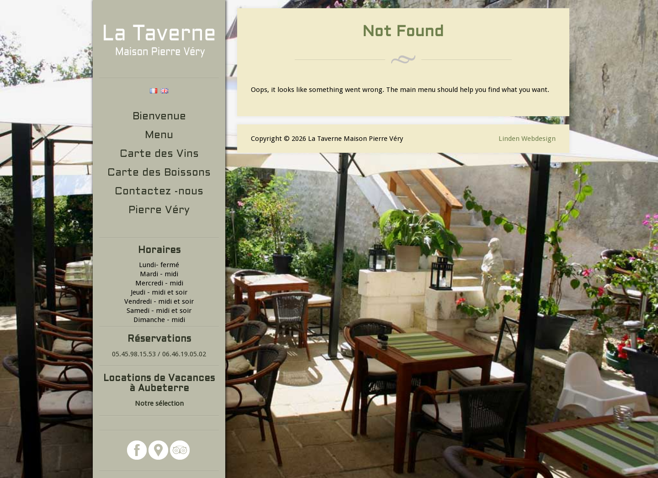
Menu (159, 135)
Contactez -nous (159, 192)
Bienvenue (159, 117)
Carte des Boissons (159, 173)
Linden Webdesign (527, 138)
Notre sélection (159, 403)
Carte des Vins (159, 154)
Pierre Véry (159, 210)
